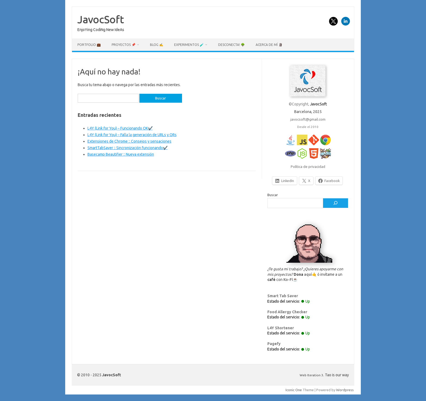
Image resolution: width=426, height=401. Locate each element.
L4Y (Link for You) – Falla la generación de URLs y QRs (132, 135)
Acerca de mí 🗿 (269, 44)
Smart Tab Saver (282, 296)
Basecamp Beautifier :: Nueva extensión (120, 154)
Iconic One (294, 390)
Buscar (272, 195)
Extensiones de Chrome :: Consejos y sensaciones (129, 141)
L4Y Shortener (280, 328)
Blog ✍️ (156, 44)
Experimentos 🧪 (189, 44)
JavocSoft (100, 19)
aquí (308, 274)
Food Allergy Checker (287, 312)
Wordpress (345, 390)
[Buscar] (335, 203)
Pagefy (274, 344)
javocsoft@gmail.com (307, 119)
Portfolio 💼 (89, 44)
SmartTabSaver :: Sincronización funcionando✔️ (127, 148)
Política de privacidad (308, 166)
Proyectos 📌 (124, 44)
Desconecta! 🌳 (231, 44)
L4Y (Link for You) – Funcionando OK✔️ (120, 128)
